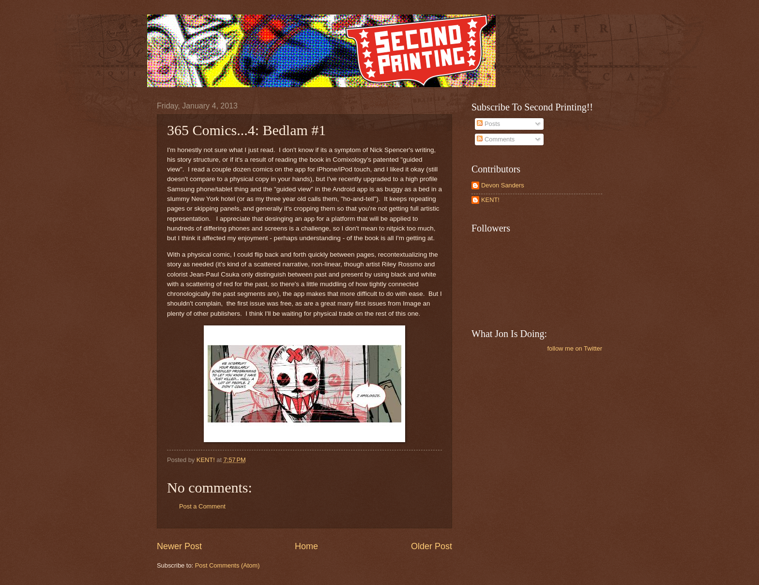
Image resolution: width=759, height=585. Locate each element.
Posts (488, 123)
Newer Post (179, 546)
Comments (496, 139)
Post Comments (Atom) (227, 565)
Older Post (431, 546)
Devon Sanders (502, 185)
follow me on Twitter (574, 348)
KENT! (490, 199)
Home (306, 546)
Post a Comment (202, 506)
